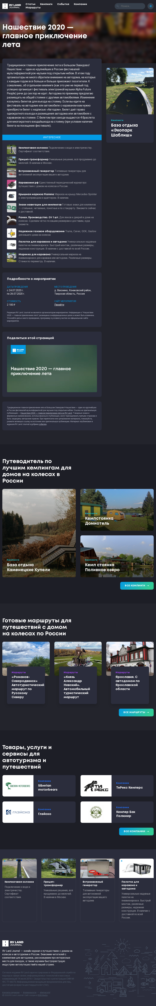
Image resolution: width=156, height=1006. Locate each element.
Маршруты (33, 8)
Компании (80, 4)
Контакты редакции (11, 992)
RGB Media (43, 995)
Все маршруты (136, 712)
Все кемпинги (137, 585)
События (63, 4)
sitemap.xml (45, 992)
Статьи (30, 4)
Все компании (136, 831)
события (42, 424)
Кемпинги (46, 4)
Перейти (59, 304)
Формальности (29, 992)
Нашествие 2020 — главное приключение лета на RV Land (46, 413)
